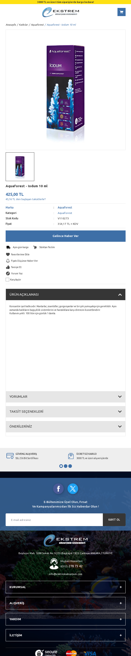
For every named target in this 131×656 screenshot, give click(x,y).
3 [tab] (70, 466)
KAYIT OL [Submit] (114, 519)
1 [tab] (61, 466)
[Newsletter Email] (66, 519)
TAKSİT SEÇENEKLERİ (26, 411)
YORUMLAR (18, 396)
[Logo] (60, 12)
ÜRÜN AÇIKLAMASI (24, 294)
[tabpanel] (35, 456)
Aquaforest (65, 207)
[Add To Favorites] (66, 254)
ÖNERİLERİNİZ (20, 426)
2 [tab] (65, 466)
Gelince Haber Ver (66, 235)
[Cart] (121, 12)
